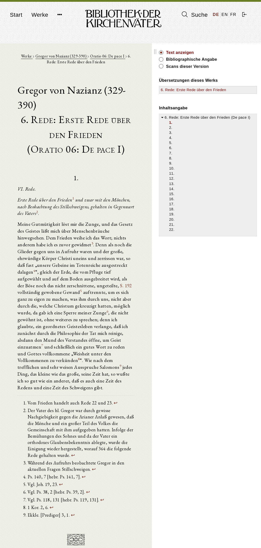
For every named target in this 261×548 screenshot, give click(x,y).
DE (216, 14)
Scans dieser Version (231, 72)
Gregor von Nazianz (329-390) (64, 58)
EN (225, 14)
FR (233, 14)
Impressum (209, 532)
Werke (39, 15)
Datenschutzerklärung (218, 536)
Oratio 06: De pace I (110, 58)
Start (16, 15)
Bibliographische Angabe (227, 62)
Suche (195, 14)
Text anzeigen (224, 52)
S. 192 (93, 256)
